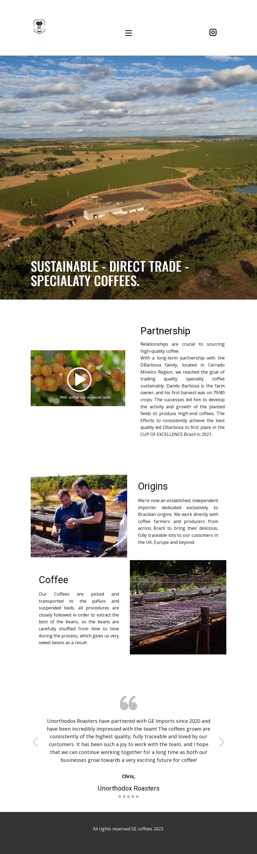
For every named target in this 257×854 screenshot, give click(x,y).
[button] (35, 742)
